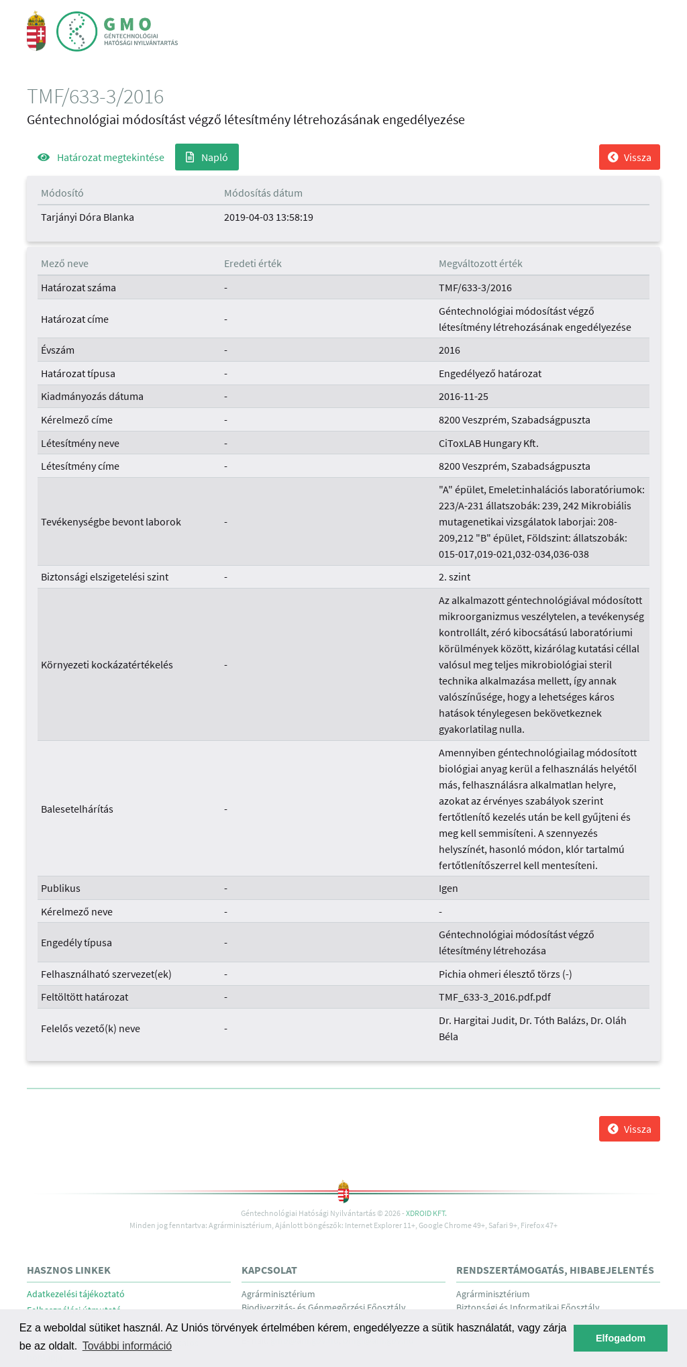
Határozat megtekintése (101, 157)
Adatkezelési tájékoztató (76, 1294)
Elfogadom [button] (620, 1338)
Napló (207, 157)
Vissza (629, 157)
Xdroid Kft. (426, 1213)
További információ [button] (127, 1346)
